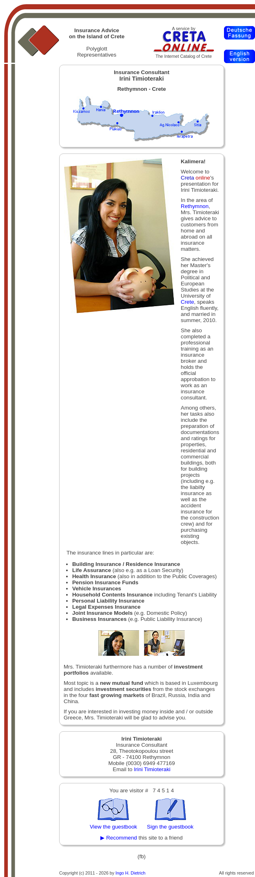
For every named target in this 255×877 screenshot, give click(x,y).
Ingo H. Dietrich (130, 872)
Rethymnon (194, 206)
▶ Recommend (118, 838)
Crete (187, 302)
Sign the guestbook (170, 827)
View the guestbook (113, 827)
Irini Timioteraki (152, 769)
